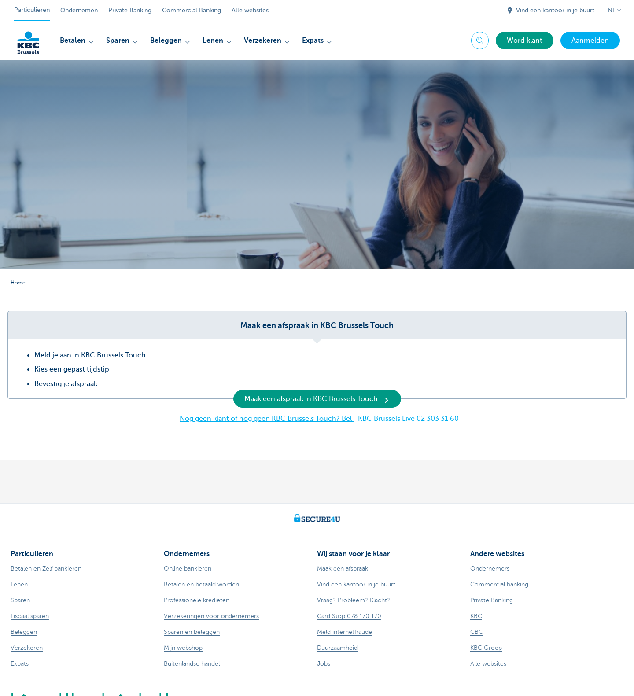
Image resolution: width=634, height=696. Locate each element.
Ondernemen (79, 10)
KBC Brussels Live (386, 419)
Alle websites (250, 10)
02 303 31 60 (438, 419)
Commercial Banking (191, 10)
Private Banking (129, 10)
